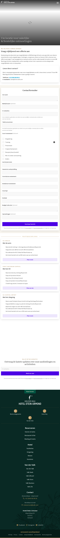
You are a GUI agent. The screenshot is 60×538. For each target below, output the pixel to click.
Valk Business (30, 483)
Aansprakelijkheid (28, 534)
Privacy (15, 534)
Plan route (30, 259)
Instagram (30, 525)
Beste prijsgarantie (15, 412)
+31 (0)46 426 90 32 (14, 77)
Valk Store (30, 479)
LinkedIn (39, 525)
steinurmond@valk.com (30, 505)
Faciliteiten (30, 448)
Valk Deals (30, 472)
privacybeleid (28, 228)
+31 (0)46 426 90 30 (30, 498)
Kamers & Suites (30, 432)
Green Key (44, 412)
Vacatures (30, 459)
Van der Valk (30, 419)
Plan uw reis (30, 288)
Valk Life (30, 487)
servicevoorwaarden (38, 228)
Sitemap (10, 534)
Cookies (21, 534)
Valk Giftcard (30, 476)
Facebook (21, 525)
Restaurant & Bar (30, 435)
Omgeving (30, 452)
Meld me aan (30, 373)
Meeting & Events (30, 439)
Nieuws (30, 456)
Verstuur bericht (30, 224)
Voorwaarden (37, 534)
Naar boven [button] (30, 391)
